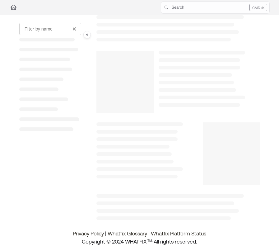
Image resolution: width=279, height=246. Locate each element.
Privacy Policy (88, 233)
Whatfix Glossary (127, 233)
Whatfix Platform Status (178, 233)
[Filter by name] (50, 29)
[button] (215, 7)
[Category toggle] (87, 34)
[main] (178, 122)
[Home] (13, 7)
